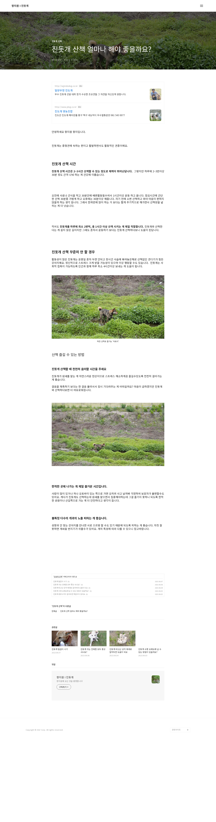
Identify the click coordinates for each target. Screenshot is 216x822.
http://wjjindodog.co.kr (66, 86)
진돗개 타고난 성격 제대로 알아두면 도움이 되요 (70, 668)
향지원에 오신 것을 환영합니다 (69, 761)
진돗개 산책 (58, 657)
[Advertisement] (108, 147)
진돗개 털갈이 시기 (60, 662)
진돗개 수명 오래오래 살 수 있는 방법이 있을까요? (71, 672)
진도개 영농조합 (64, 111)
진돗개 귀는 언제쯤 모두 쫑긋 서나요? (66, 665)
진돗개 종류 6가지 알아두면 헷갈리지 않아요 (69, 675)
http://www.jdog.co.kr (66, 107)
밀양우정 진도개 (64, 90)
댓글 (53, 745)
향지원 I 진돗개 (20, 5)
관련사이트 (176, 810)
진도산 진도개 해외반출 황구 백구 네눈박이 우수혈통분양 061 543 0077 (90, 115)
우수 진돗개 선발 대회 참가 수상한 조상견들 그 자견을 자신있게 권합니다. (90, 94)
